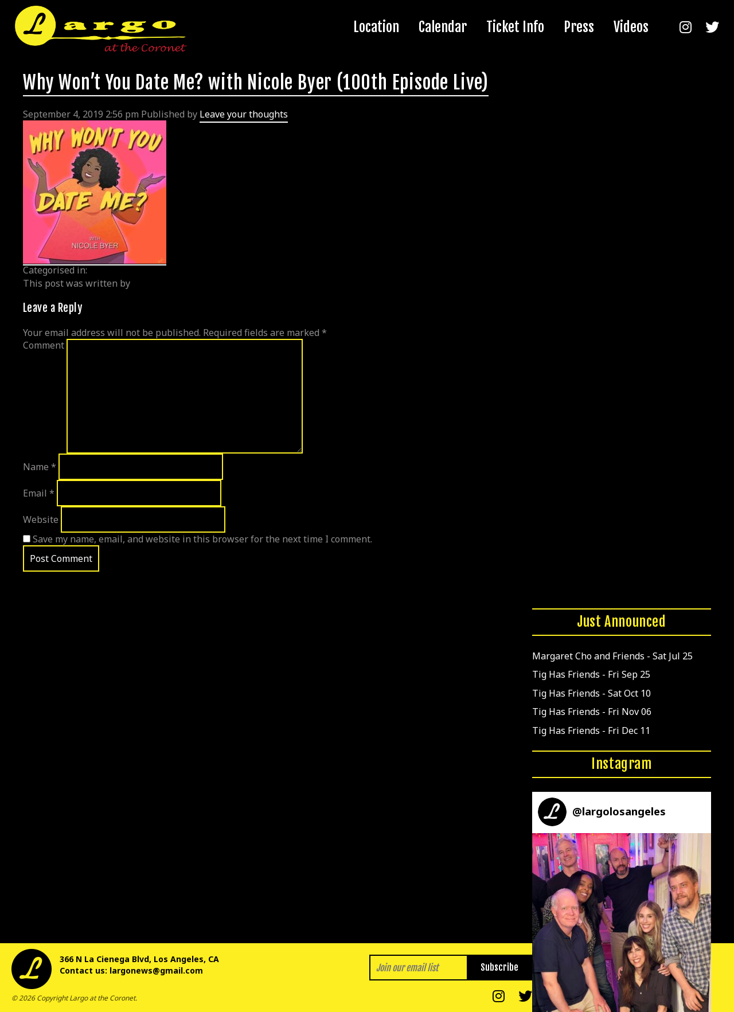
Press (579, 27)
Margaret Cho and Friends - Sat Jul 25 (612, 656)
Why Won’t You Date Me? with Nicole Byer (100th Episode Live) (256, 82)
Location (376, 27)
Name (39, 466)
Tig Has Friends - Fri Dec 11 (591, 730)
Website (40, 519)
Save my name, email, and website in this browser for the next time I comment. (202, 539)
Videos (631, 27)
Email (38, 493)
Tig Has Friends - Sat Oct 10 (591, 693)
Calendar (443, 27)
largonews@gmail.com (156, 970)
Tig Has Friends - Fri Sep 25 (591, 674)
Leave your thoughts (244, 114)
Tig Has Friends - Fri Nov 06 (591, 711)
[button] (621, 922)
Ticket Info (515, 27)
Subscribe (499, 967)
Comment (43, 345)
